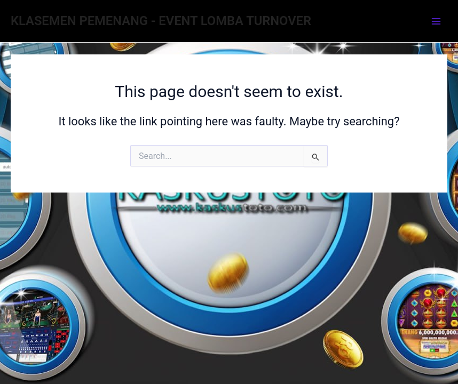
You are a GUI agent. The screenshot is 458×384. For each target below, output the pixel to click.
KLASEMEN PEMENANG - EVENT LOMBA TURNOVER (161, 20)
